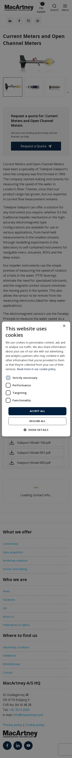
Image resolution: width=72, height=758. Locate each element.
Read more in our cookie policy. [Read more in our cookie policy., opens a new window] (36, 369)
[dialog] (36, 379)
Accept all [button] (37, 411)
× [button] (64, 326)
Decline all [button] (37, 421)
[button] (36, 430)
